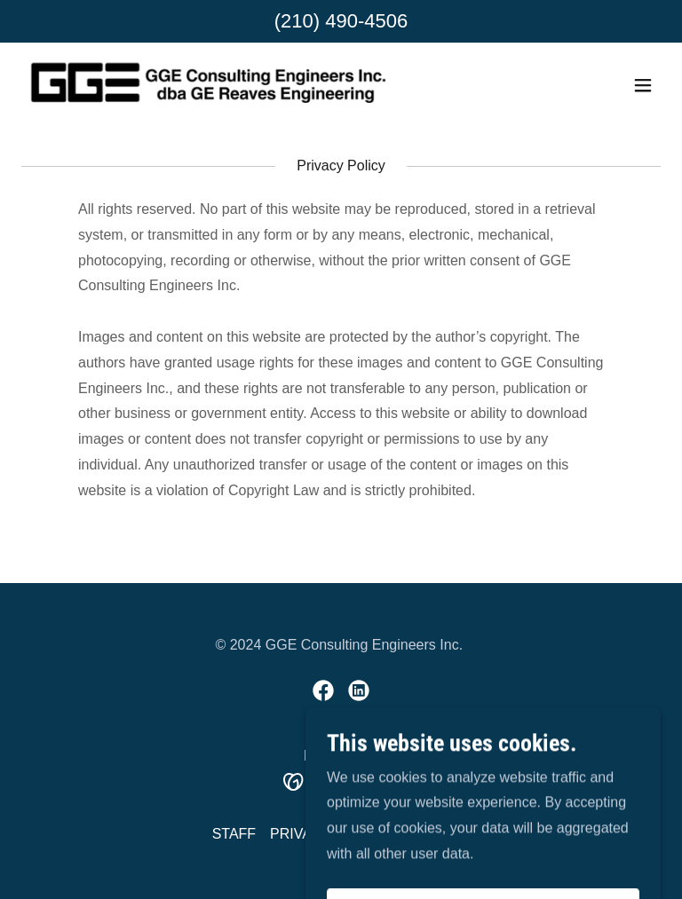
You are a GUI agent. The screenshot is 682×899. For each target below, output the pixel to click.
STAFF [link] (234, 833)
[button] (643, 85)
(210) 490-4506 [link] (341, 21)
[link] (207, 85)
